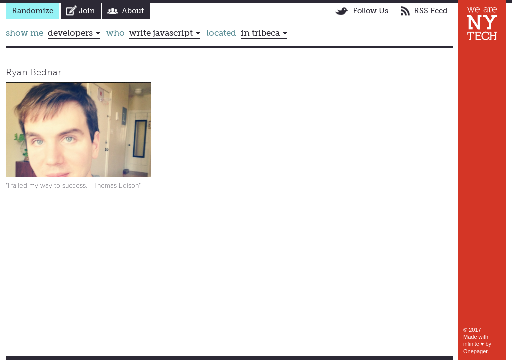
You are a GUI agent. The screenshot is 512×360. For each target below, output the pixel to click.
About (133, 11)
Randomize (33, 11)
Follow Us (370, 11)
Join (87, 11)
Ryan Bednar (34, 72)
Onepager (476, 351)
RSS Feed (431, 11)
